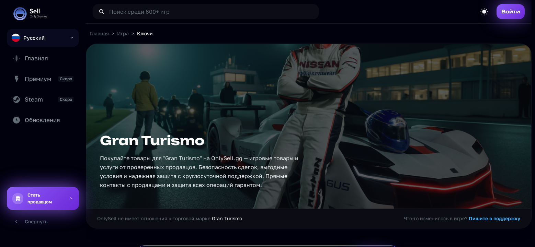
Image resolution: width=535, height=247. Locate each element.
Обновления (36, 120)
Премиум (42, 79)
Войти (510, 11)
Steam (42, 99)
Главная (30, 58)
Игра (123, 33)
